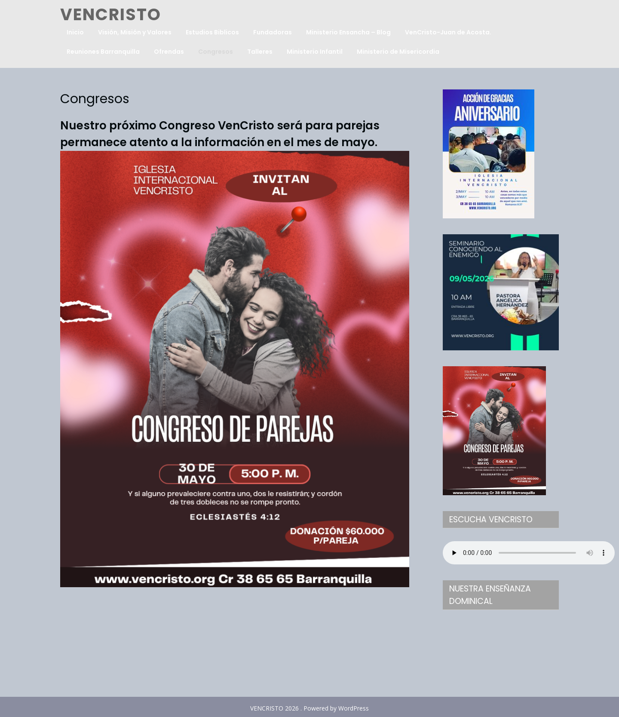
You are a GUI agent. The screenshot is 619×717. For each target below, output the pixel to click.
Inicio (75, 32)
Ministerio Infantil (315, 51)
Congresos (215, 51)
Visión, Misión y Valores (135, 32)
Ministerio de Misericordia (398, 51)
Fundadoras (272, 32)
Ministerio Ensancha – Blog (348, 32)
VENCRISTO (110, 14)
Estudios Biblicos (212, 32)
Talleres (260, 51)
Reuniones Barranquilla (103, 51)
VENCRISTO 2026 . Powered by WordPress (309, 708)
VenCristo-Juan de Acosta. (448, 32)
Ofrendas (169, 51)
